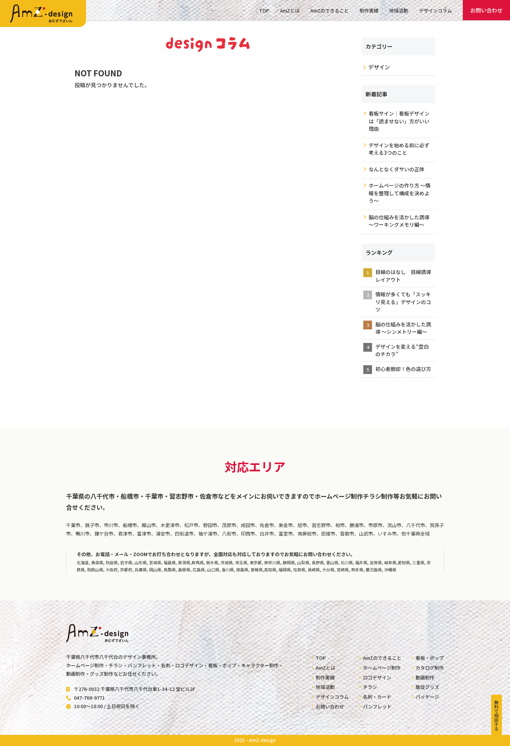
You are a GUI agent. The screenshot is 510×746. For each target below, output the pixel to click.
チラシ (370, 686)
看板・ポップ (430, 657)
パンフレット (377, 706)
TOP (264, 10)
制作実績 (369, 10)
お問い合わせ (486, 10)
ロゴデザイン (377, 677)
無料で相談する (496, 715)
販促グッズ (427, 686)
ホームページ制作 (382, 667)
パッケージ (427, 696)
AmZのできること (329, 10)
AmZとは (290, 10)
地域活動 (398, 10)
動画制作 (425, 677)
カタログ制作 (430, 667)
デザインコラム (435, 10)
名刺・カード (377, 696)
